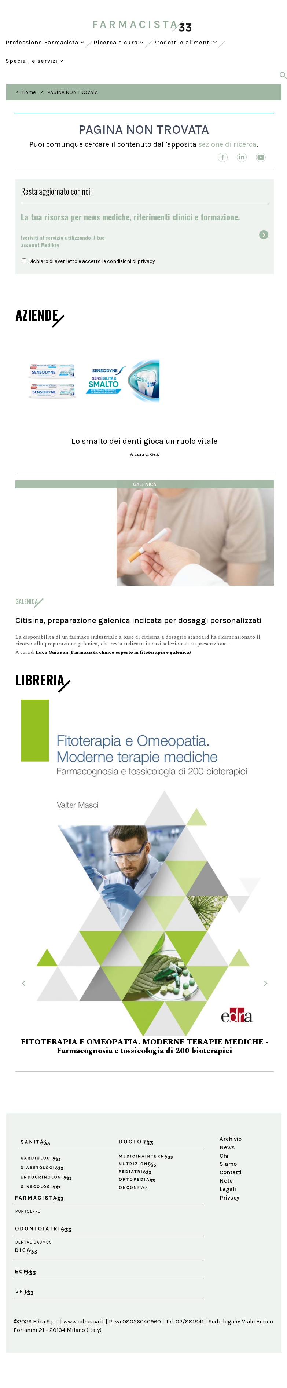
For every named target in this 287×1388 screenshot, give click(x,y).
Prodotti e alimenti (185, 42)
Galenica (144, 484)
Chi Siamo (228, 1160)
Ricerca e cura (118, 42)
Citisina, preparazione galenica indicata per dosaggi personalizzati (138, 620)
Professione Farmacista (44, 42)
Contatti (230, 1172)
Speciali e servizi (34, 60)
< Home (26, 92)
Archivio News (230, 1143)
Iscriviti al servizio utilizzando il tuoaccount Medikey (63, 241)
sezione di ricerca (227, 144)
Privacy (229, 1197)
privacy (146, 261)
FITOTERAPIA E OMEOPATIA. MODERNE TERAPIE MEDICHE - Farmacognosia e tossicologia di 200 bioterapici (144, 1046)
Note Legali (228, 1185)
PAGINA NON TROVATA (72, 92)
